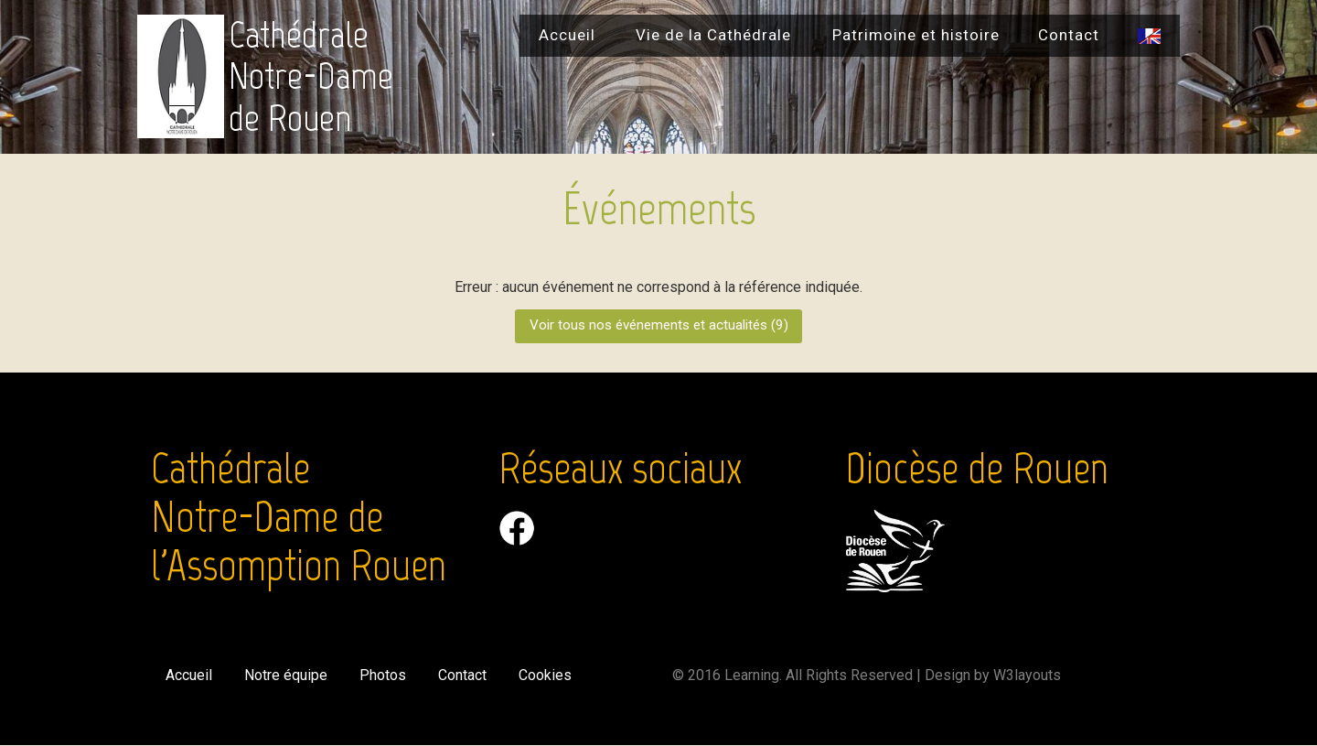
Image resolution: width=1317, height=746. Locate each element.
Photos (384, 676)
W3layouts (1027, 676)
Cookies (548, 676)
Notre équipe (286, 676)
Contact (1068, 35)
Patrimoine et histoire (916, 35)
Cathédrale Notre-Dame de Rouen (311, 77)
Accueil (567, 35)
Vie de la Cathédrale (713, 35)
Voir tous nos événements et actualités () (658, 327)
